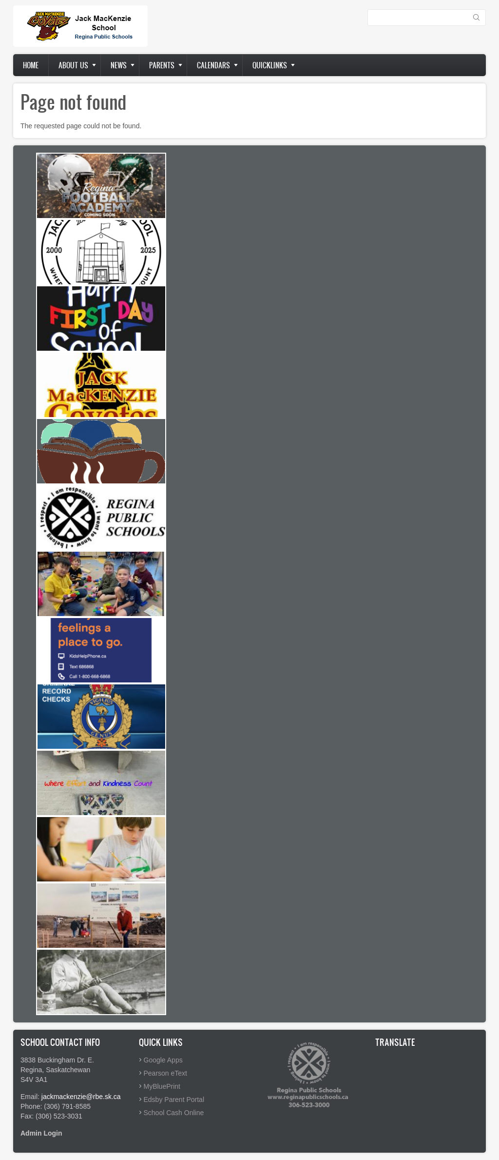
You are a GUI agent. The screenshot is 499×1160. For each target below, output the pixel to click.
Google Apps (163, 1060)
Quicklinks (269, 65)
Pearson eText (166, 1073)
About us (73, 65)
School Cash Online (174, 1113)
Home (30, 65)
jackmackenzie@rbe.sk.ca (81, 1096)
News (119, 65)
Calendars (213, 65)
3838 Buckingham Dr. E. (57, 1060)
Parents (161, 65)
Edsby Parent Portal (174, 1099)
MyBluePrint (162, 1086)
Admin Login (41, 1133)
